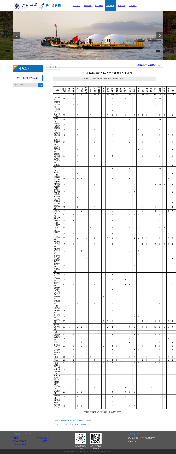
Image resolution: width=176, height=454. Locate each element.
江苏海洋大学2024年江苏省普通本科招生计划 (78, 420)
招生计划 (110, 5)
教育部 (16, 438)
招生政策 (99, 5)
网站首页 (76, 5)
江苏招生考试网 (19, 445)
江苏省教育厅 (42, 441)
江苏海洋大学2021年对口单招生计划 (75, 424)
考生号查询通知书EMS (26, 78)
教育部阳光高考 (43, 438)
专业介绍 (88, 5)
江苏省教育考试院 (20, 441)
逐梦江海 (121, 5)
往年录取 (133, 5)
